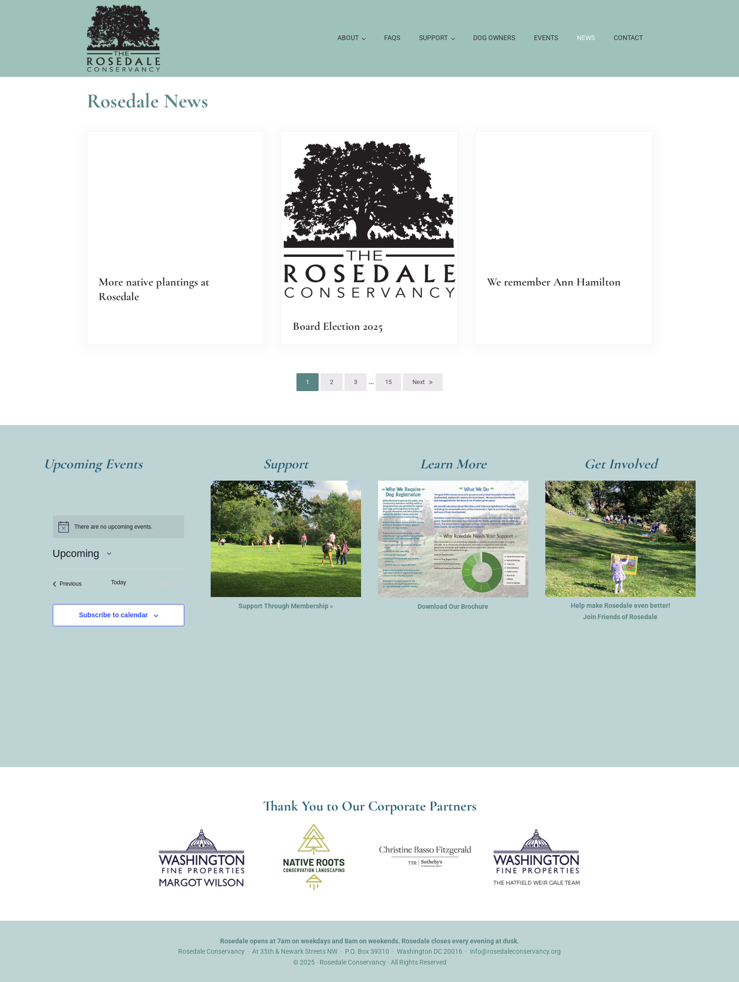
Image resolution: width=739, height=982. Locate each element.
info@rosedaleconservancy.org (515, 951)
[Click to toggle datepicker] (82, 553)
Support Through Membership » (285, 605)
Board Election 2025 (339, 325)
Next (418, 381)
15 (393, 383)
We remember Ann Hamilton (555, 281)
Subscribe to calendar (113, 615)
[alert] (119, 526)
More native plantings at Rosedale (155, 288)
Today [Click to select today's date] (118, 582)
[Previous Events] (67, 583)
